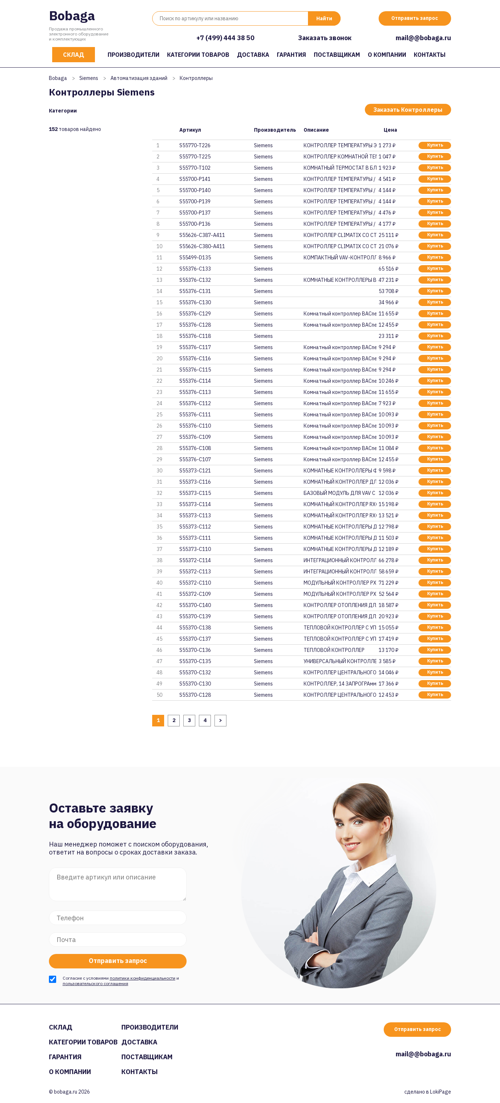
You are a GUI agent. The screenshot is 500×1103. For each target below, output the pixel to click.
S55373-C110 (195, 549)
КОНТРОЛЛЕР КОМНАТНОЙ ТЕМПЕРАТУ (340, 156)
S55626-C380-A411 (202, 246)
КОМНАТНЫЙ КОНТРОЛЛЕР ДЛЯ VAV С (340, 482)
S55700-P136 (195, 224)
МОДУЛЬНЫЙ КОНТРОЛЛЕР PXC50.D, (340, 594)
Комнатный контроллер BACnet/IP (340, 325)
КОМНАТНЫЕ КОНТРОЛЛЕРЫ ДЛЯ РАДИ (340, 549)
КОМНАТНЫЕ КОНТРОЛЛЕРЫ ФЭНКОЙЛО (340, 470)
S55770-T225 (195, 156)
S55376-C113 (195, 392)
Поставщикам (337, 54)
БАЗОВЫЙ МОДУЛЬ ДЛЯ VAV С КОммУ (340, 493)
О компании (387, 54)
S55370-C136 (195, 650)
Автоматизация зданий (139, 78)
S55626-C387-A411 (202, 235)
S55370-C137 (195, 639)
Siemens (88, 78)
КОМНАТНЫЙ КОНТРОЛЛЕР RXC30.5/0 (340, 504)
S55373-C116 (195, 482)
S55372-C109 (195, 594)
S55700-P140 (195, 190)
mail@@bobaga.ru (423, 38)
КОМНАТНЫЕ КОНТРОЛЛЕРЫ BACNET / (340, 280)
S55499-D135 (195, 257)
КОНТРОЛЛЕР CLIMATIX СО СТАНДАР (340, 235)
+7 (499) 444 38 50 (225, 38)
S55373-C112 (195, 526)
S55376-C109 (195, 437)
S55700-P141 (195, 179)
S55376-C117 (195, 347)
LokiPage (440, 1092)
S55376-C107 (195, 459)
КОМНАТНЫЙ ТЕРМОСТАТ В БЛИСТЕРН (340, 168)
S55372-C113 (195, 571)
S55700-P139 (195, 201)
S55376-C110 (195, 426)
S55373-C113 (195, 515)
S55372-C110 (195, 583)
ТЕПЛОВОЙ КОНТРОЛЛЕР (334, 650)
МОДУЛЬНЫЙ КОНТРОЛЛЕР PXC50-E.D (340, 583)
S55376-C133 (195, 269)
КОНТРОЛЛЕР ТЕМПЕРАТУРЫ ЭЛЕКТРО (340, 145)
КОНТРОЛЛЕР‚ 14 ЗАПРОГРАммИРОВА (340, 683)
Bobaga (72, 15)
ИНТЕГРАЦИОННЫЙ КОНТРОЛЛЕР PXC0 (340, 560)
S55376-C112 (195, 403)
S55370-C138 (195, 627)
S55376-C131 (195, 291)
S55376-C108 (195, 448)
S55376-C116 (195, 358)
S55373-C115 (195, 493)
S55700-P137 (195, 212)
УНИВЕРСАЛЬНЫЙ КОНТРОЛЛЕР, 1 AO (340, 661)
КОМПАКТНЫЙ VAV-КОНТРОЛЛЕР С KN (340, 257)
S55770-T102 (195, 168)
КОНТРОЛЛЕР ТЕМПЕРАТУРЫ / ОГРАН (340, 179)
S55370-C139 (195, 616)
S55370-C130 (195, 683)
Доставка (253, 54)
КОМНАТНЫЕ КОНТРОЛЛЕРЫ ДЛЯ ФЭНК (340, 526)
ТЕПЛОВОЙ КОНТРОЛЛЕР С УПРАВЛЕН (340, 627)
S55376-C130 (195, 302)
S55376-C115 (195, 369)
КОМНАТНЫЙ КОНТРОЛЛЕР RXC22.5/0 (340, 515)
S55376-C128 (195, 325)
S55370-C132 (195, 672)
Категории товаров (198, 54)
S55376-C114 (195, 381)
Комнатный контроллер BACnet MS (340, 313)
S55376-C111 (195, 414)
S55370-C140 (195, 605)
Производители (133, 54)
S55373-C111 (195, 538)
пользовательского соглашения (95, 983)
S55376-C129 (195, 313)
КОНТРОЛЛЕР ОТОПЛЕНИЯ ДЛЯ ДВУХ (340, 605)
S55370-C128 (195, 695)
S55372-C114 (195, 560)
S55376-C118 (195, 336)
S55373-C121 (195, 470)
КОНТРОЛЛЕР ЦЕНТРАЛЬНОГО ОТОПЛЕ (340, 672)
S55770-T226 (195, 145)
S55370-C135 (195, 661)
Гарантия (291, 54)
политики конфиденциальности (142, 978)
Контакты (430, 54)
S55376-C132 (195, 280)
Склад (73, 54)
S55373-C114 (195, 504)
